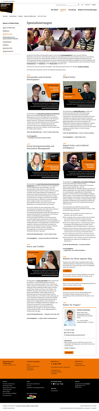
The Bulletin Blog (55, 370)
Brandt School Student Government (72, 280)
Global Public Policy (80, 137)
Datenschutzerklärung (78, 408)
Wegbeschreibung (80, 365)
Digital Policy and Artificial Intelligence (84, 182)
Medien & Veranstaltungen (87, 10)
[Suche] (67, 5)
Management (30, 370)
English (94, 4)
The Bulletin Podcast (56, 372)
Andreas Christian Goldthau (23, 406)
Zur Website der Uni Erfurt (9, 1)
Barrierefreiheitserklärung (66, 408)
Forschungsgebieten (66, 55)
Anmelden (93, 408)
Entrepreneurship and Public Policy (48, 238)
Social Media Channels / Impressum (60, 367)
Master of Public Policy (30, 16)
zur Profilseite (69, 353)
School (28, 365)
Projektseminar (31, 63)
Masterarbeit (53, 63)
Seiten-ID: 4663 (34, 406)
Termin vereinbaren (69, 348)
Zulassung (67, 271)
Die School (54, 10)
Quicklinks (87, 4)
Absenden (79, 5)
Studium (63, 10)
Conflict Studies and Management (48, 319)
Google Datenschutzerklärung (50, 108)
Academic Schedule (83, 66)
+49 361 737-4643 (70, 330)
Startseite (5, 16)
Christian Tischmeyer (83, 310)
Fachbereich (30, 368)
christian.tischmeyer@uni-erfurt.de (75, 335)
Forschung (72, 10)
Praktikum (42, 63)
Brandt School (13, 16)
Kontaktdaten (78, 363)
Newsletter (54, 373)
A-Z (82, 4)
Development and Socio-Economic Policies (39, 138)
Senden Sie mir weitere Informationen (73, 289)
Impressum (87, 408)
